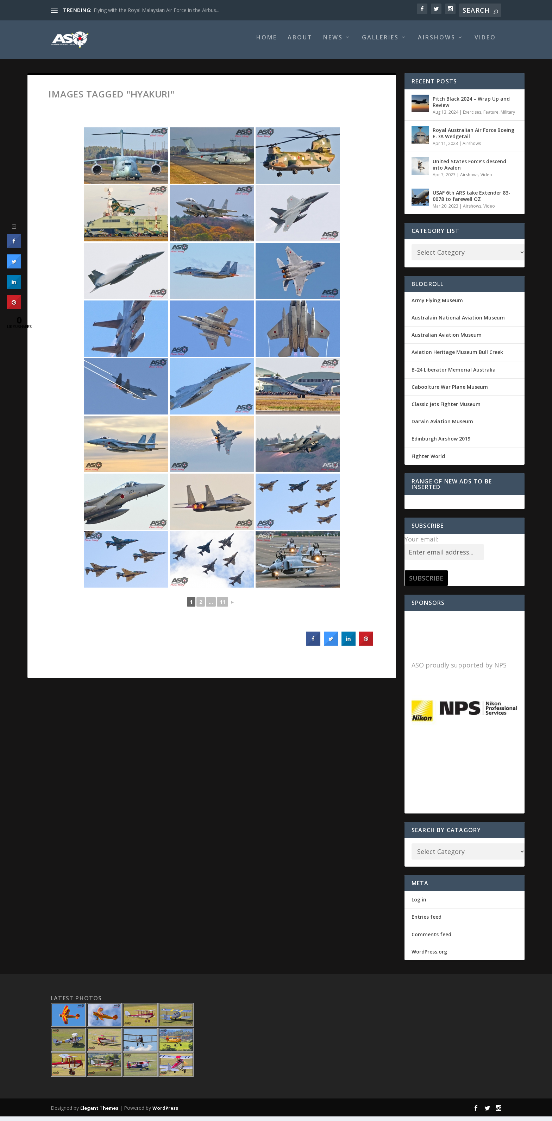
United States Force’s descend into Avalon (469, 169)
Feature (490, 117)
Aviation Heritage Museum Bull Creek (457, 357)
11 (222, 606)
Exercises (472, 117)
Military (508, 117)
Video (485, 42)
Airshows (437, 42)
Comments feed (431, 939)
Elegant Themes (99, 1113)
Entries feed (426, 921)
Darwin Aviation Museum (442, 426)
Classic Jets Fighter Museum (446, 409)
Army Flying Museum (437, 305)
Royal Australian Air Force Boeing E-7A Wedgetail (473, 138)
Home (266, 42)
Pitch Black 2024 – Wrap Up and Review (471, 106)
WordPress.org (429, 956)
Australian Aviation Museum (447, 339)
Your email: (421, 544)
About (300, 42)
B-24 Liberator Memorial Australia (454, 374)
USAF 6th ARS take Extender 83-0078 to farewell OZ (471, 200)
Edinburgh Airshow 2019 (441, 443)
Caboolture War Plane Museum (450, 391)
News (333, 42)
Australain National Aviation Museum (458, 322)
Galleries (380, 42)
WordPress (165, 1113)
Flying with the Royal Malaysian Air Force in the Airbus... (156, 10)
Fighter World (428, 461)
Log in (419, 904)
